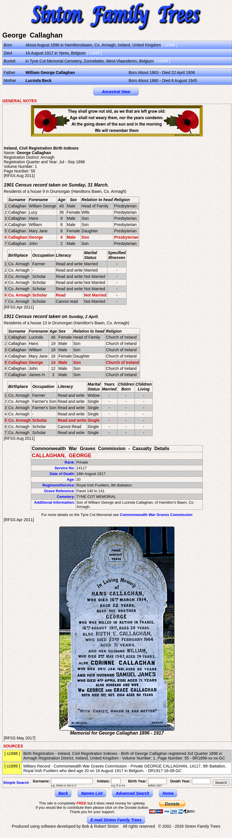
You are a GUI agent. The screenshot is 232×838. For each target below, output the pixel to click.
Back (63, 793)
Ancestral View (116, 91)
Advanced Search (133, 793)
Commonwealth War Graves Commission (156, 515)
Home (168, 793)
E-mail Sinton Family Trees (116, 820)
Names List (92, 793)
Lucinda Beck (38, 80)
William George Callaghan (50, 72)
